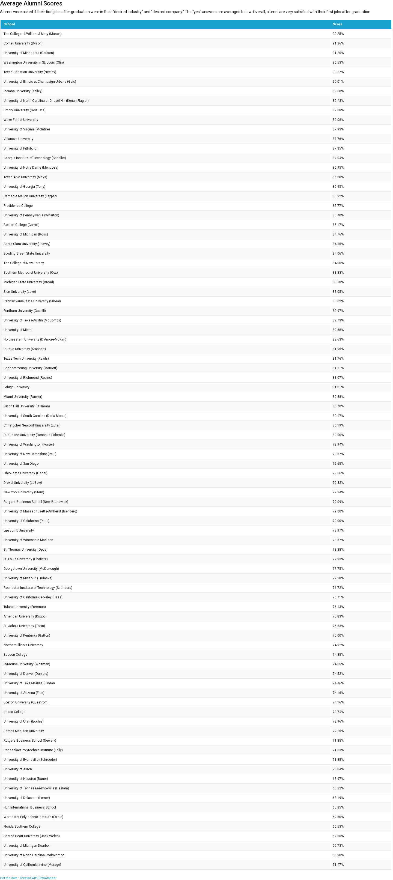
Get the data (8, 878)
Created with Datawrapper (38, 878)
